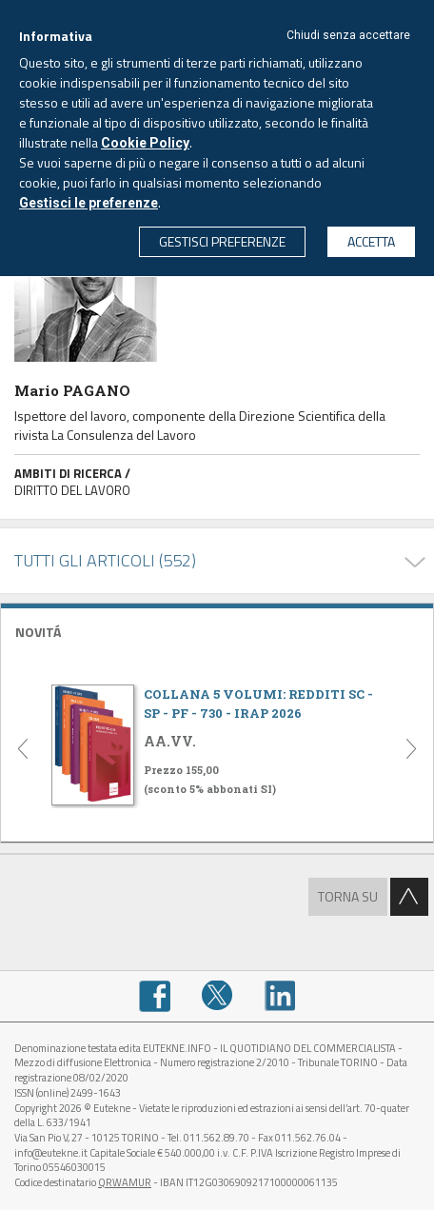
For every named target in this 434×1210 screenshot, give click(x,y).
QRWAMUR (124, 1182)
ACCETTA (371, 241)
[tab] (217, 630)
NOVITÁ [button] (38, 632)
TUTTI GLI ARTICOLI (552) (105, 560)
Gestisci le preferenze (88, 202)
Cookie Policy (145, 142)
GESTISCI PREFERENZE (222, 241)
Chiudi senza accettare (348, 35)
